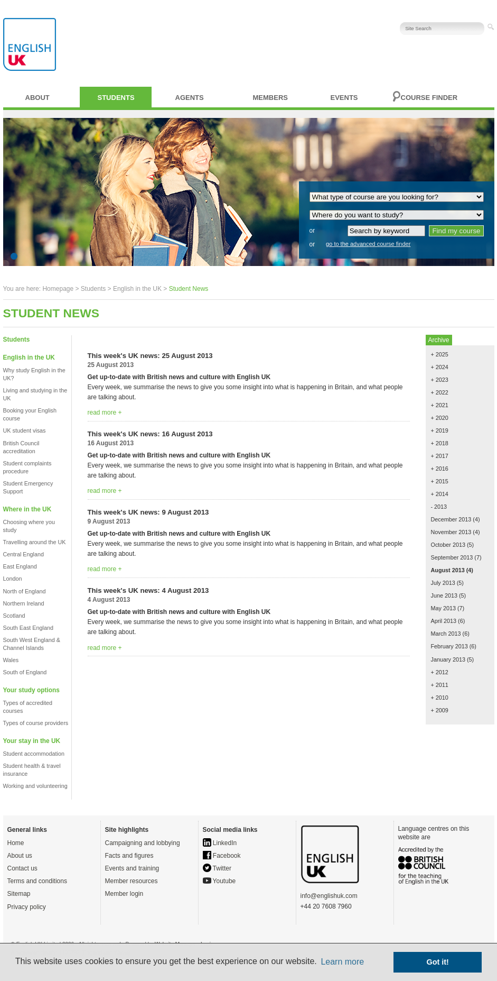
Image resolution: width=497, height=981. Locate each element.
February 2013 (449, 646)
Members (270, 98)
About (37, 98)
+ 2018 (439, 443)
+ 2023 (439, 380)
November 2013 (451, 532)
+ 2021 (439, 405)
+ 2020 (439, 418)
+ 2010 (439, 697)
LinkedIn (220, 843)
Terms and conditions (37, 881)
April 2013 (444, 621)
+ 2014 (439, 494)
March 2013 (446, 633)
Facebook (222, 855)
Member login (124, 893)
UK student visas (24, 430)
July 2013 (443, 583)
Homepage (57, 288)
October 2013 (448, 545)
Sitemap (19, 893)
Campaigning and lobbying (142, 843)
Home (15, 843)
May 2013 (443, 608)
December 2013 (451, 519)
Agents (189, 98)
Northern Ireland (23, 603)
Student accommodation (33, 753)
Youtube (219, 881)
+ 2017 (439, 456)
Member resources (131, 881)
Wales (11, 660)
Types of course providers (36, 723)
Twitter (217, 868)
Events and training (132, 868)
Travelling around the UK (34, 542)
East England (20, 566)
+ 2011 (439, 685)
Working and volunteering (35, 786)
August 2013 (448, 570)
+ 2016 (439, 468)
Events (344, 98)
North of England (24, 591)
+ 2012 (439, 672)
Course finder (429, 98)
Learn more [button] (342, 961)
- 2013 (439, 506)
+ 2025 (439, 354)
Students (116, 98)
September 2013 (452, 557)
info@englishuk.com (329, 896)
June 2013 (444, 595)
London (12, 578)
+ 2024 (439, 367)
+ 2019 (439, 430)
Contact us (22, 868)
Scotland (14, 615)
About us (19, 855)
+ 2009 (439, 710)
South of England (25, 672)
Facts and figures (129, 855)
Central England (23, 554)
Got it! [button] (438, 962)
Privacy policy (26, 907)
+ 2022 (439, 392)
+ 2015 (439, 481)
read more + (105, 412)
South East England (28, 628)
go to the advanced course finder (368, 244)
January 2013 (448, 659)
